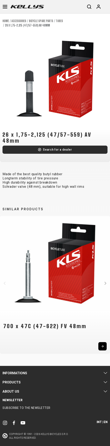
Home (5, 21)
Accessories (18, 21)
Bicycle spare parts (41, 21)
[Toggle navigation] (5, 6)
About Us (10, 391)
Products (11, 382)
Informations (14, 373)
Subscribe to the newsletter (26, 407)
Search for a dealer (57, 149)
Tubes (59, 21)
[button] (4, 283)
